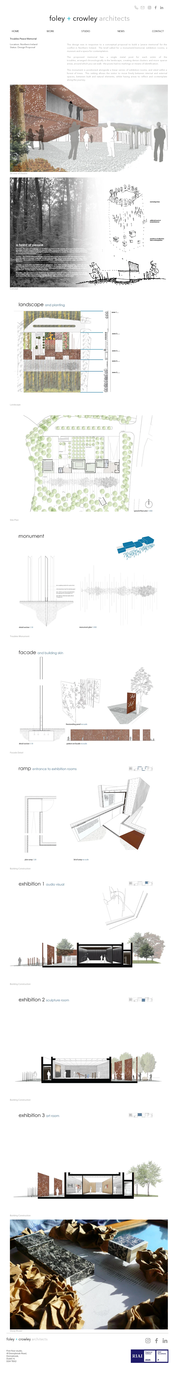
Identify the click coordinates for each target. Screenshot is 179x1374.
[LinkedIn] (162, 7)
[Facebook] (155, 7)
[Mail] (142, 7)
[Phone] (136, 7)
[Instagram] (149, 7)
